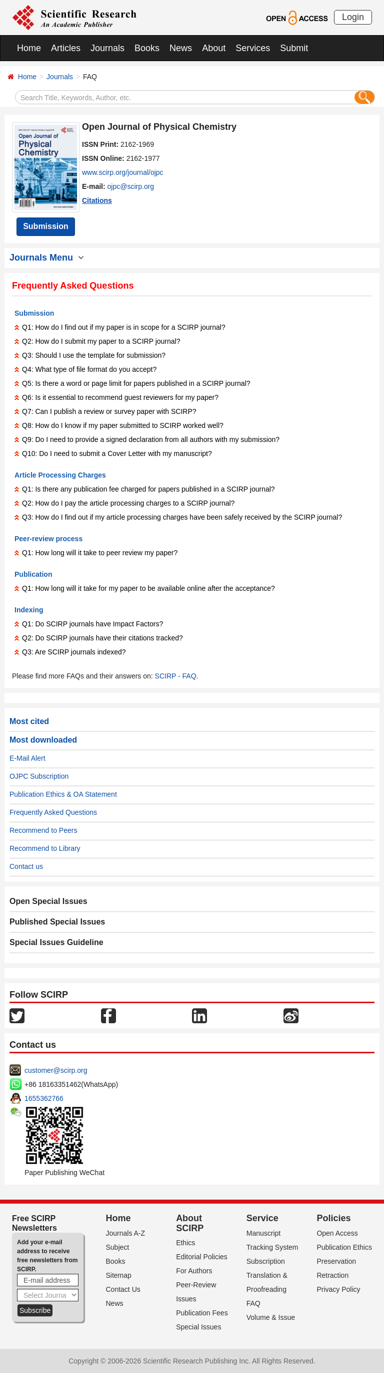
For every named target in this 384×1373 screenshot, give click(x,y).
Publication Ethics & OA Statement (63, 794)
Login (353, 17)
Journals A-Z (126, 1233)
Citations (97, 200)
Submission (45, 226)
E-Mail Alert (28, 758)
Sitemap (119, 1275)
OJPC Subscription (39, 776)
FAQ (253, 1303)
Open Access (337, 1233)
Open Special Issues (49, 901)
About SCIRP (190, 1223)
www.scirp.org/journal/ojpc (123, 172)
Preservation (336, 1261)
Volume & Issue (270, 1317)
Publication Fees (202, 1313)
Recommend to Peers (43, 830)
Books (147, 48)
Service (262, 1218)
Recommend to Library (45, 848)
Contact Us (123, 1289)
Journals (107, 48)
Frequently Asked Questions (53, 812)
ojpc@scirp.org (131, 186)
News (181, 48)
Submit (294, 48)
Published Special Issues (57, 922)
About (214, 48)
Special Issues (198, 1327)
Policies (333, 1218)
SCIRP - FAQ (175, 676)
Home (29, 48)
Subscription (265, 1261)
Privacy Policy (338, 1289)
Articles (65, 48)
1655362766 (44, 1098)
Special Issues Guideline (57, 942)
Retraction (332, 1275)
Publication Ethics (344, 1247)
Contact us (26, 866)
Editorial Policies (202, 1257)
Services (253, 48)
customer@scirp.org (55, 1070)
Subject (118, 1247)
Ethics (185, 1243)
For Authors (194, 1271)
